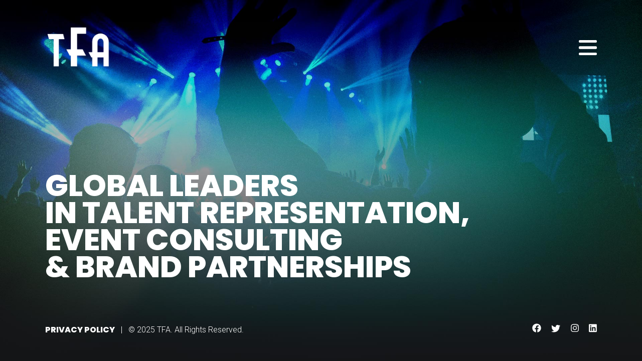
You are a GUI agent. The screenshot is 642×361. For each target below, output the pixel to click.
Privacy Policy (80, 329)
